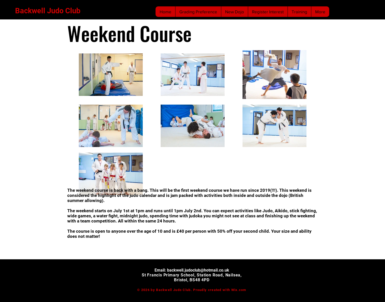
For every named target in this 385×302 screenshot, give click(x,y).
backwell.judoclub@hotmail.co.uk (198, 270)
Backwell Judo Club (47, 10)
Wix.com (238, 290)
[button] (299, 11)
